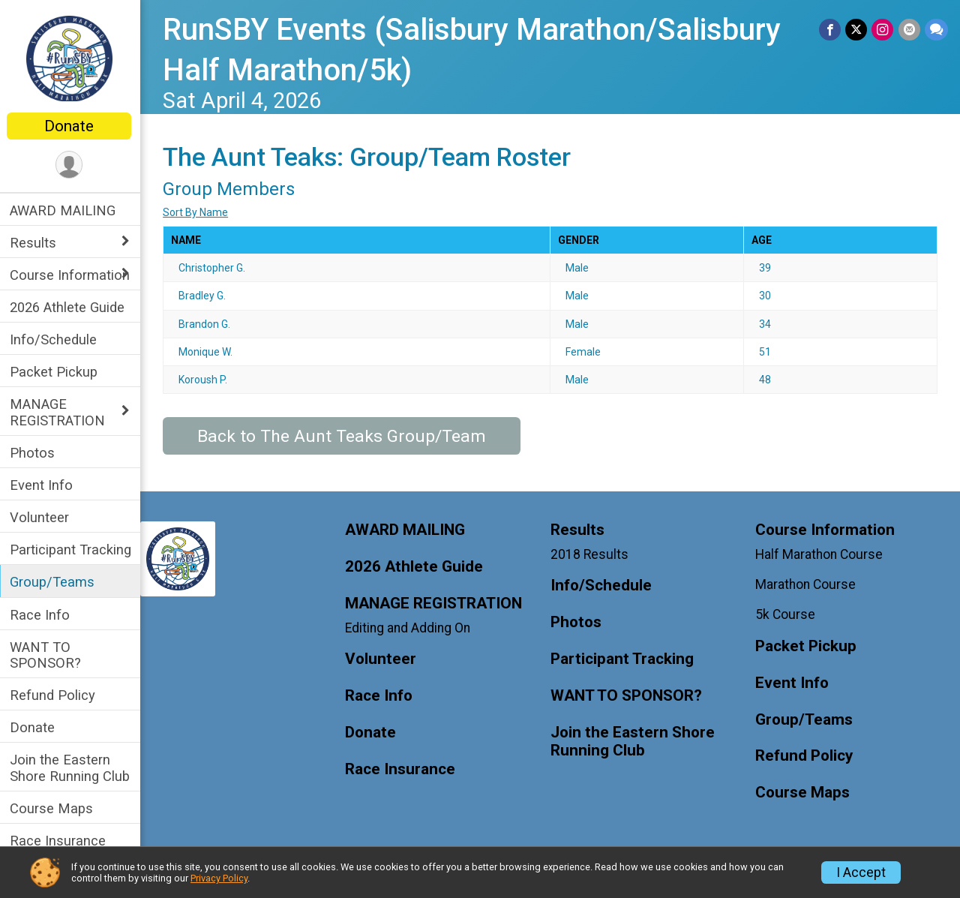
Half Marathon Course (820, 554)
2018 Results (590, 554)
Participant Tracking (73, 549)
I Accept (861, 872)
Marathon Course (806, 584)
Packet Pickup (56, 372)
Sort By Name (197, 212)
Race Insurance (60, 840)
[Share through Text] (936, 30)
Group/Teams (54, 582)
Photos (34, 453)
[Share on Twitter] (857, 30)
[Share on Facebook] (831, 30)
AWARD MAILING (65, 210)
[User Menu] (72, 165)
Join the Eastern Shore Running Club (72, 767)
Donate (71, 126)
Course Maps (53, 808)
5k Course (786, 614)
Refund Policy (55, 695)
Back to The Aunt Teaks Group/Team (344, 436)
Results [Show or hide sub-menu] (35, 243)
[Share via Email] (909, 30)
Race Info (42, 615)
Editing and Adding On (409, 627)
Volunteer (41, 517)
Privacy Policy (219, 878)
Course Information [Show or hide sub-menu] (72, 275)
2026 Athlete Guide (69, 307)
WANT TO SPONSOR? (47, 655)
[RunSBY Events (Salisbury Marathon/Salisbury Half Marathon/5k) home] (71, 58)
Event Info (43, 485)
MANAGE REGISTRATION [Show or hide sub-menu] (59, 412)
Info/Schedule (55, 339)
